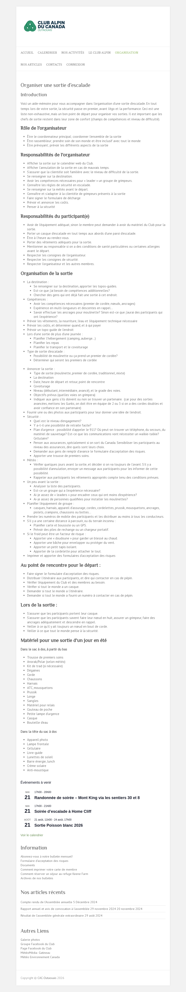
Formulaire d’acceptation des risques (44, 861)
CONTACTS (54, 64)
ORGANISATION (126, 52)
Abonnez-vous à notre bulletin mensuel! (47, 856)
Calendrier (47, 52)
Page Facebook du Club (36, 948)
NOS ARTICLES (31, 64)
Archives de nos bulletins (37, 878)
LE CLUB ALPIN (100, 52)
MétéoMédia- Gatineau (35, 953)
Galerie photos (30, 940)
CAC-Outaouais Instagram (154, 22)
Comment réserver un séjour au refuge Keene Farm (54, 874)
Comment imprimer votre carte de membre (49, 869)
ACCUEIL (27, 52)
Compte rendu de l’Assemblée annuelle (46, 902)
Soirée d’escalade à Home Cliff (63, 811)
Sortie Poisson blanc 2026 (59, 825)
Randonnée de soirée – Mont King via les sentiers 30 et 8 (87, 798)
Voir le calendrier (32, 835)
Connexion (75, 64)
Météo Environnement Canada (40, 957)
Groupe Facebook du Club (38, 944)
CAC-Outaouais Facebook (147, 22)
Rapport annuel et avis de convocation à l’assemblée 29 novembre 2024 (68, 909)
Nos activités (72, 52)
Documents (28, 865)
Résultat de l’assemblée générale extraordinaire (52, 915)
